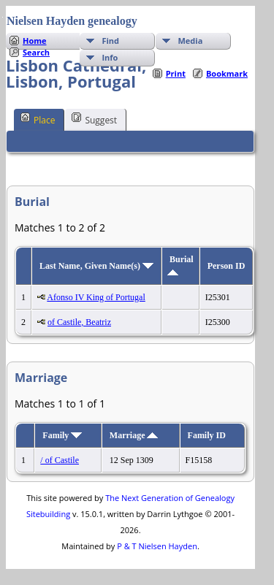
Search (36, 52)
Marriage (134, 435)
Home (35, 40)
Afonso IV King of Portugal (96, 297)
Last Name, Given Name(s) (96, 266)
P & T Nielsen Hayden (157, 545)
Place (37, 119)
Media (190, 40)
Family (62, 435)
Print (176, 73)
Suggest (94, 119)
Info (110, 57)
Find (110, 40)
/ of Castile (59, 460)
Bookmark (227, 73)
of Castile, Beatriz (79, 322)
